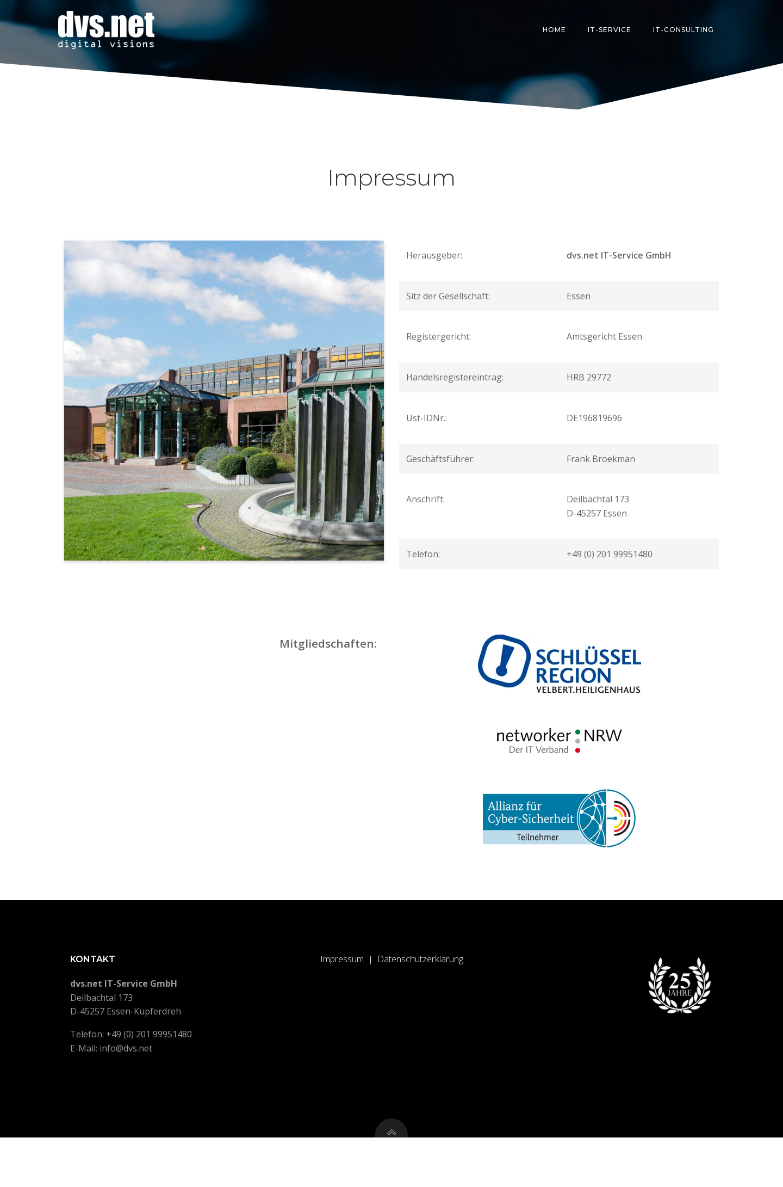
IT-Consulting (685, 30)
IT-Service (611, 30)
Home (556, 30)
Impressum (342, 1000)
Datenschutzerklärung (420, 1000)
